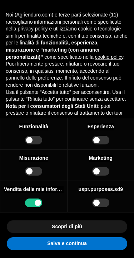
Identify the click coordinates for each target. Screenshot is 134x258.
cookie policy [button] (109, 57)
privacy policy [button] (33, 29)
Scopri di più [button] (67, 226)
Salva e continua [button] (66, 243)
